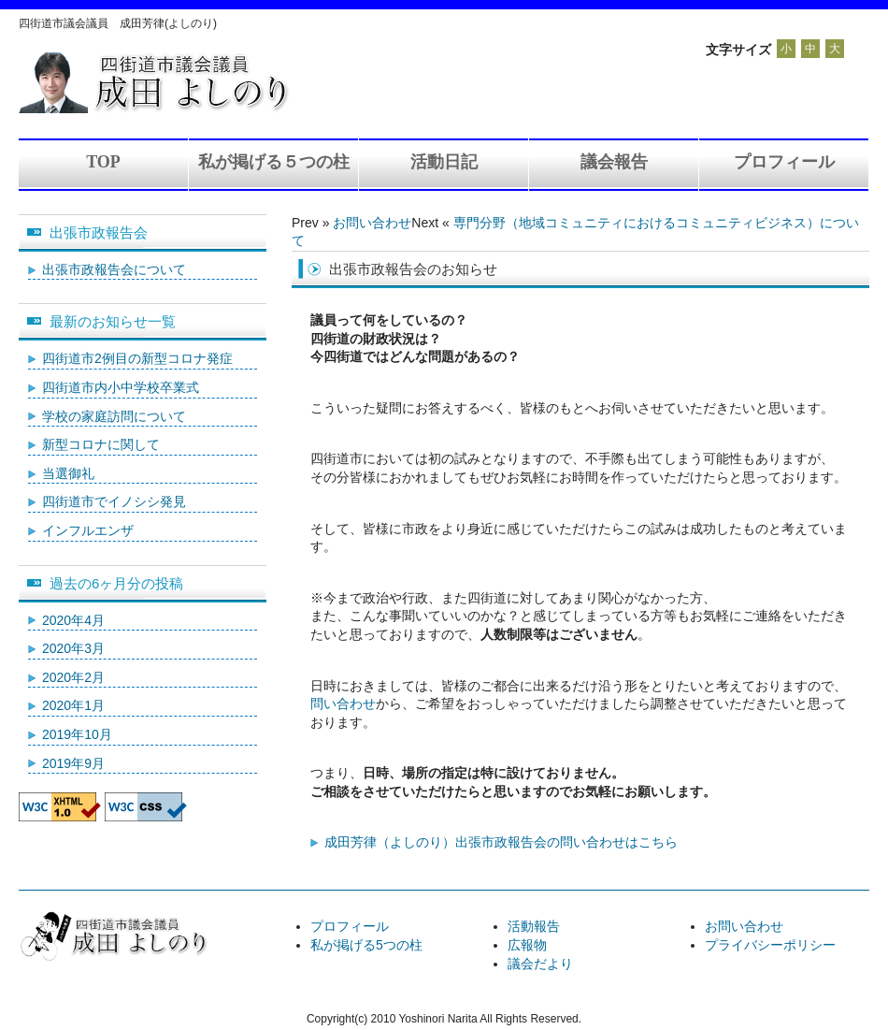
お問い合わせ (372, 222)
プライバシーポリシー (770, 944)
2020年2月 (73, 677)
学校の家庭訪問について (114, 416)
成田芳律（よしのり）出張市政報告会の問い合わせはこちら (501, 841)
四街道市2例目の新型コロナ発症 (137, 358)
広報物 (527, 944)
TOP (103, 161)
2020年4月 (73, 620)
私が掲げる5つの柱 (366, 944)
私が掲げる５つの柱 (274, 161)
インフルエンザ (88, 530)
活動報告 (534, 926)
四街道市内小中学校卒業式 (120, 387)
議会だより (540, 963)
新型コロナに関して (101, 444)
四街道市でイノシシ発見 (114, 501)
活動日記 (444, 161)
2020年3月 (73, 648)
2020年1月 (73, 705)
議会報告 (614, 161)
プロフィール (784, 161)
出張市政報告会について (114, 269)
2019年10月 (77, 734)
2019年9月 (73, 763)
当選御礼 (68, 473)
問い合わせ (343, 703)
